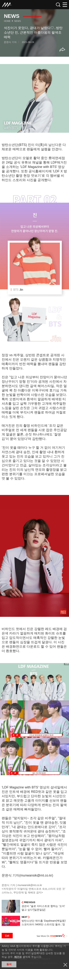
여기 (16, 956)
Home (7, 21)
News (17, 21)
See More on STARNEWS (52, 935)
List (7, 935)
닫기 (65, 965)
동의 (9, 964)
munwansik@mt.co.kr (29, 885)
